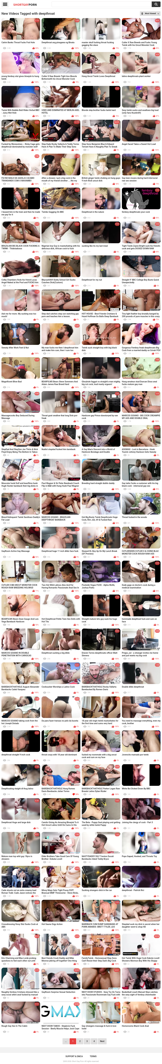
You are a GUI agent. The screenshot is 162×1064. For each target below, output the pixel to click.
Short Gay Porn (78, 1061)
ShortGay (25, 4)
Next (102, 1041)
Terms (93, 1056)
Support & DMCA (74, 1056)
